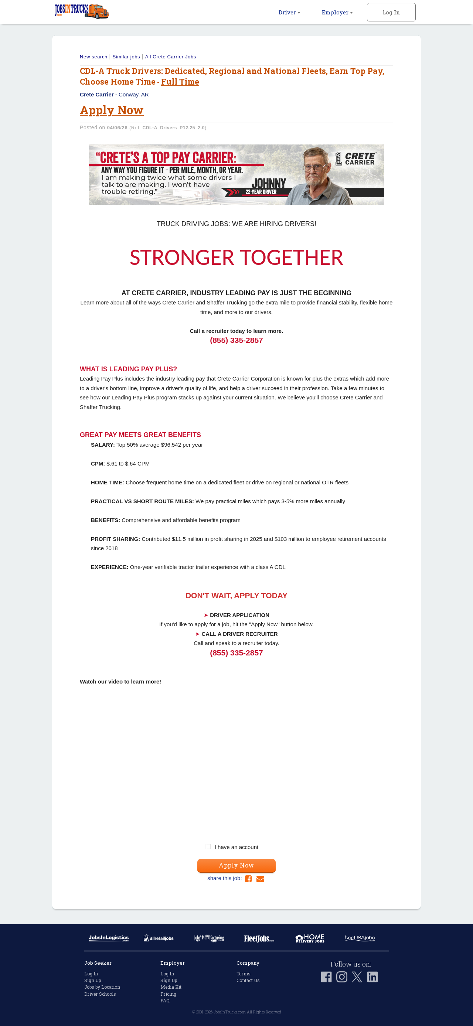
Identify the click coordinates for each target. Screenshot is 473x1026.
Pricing (168, 994)
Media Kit (170, 987)
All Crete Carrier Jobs (170, 56)
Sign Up (92, 980)
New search (94, 56)
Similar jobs (126, 56)
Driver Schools (100, 994)
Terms (243, 973)
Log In (391, 12)
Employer (337, 12)
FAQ (165, 1000)
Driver (289, 12)
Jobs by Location (102, 987)
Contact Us (248, 980)
